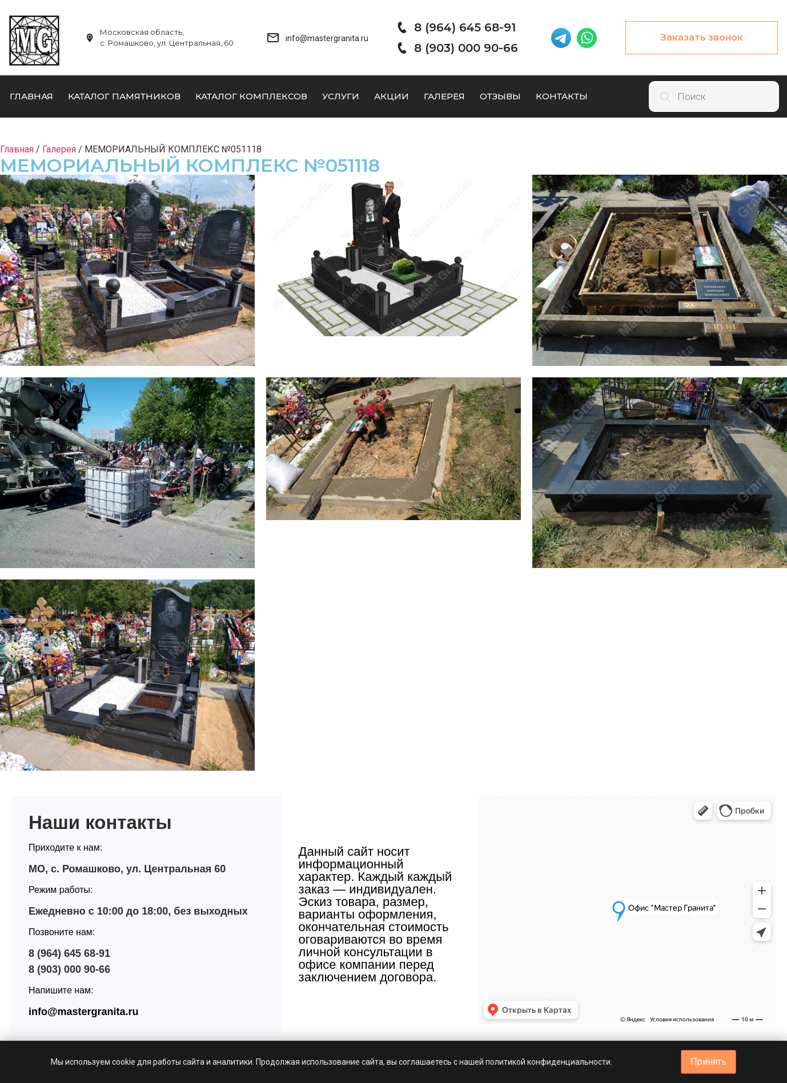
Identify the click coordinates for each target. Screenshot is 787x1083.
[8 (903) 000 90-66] (401, 48)
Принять (708, 1061)
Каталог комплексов (251, 96)
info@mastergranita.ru (84, 1011)
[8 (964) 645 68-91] (401, 27)
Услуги (340, 96)
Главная (31, 96)
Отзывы (500, 96)
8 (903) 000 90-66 (466, 48)
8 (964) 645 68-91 (465, 27)
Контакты (562, 96)
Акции (391, 96)
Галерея (444, 96)
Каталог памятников (124, 96)
